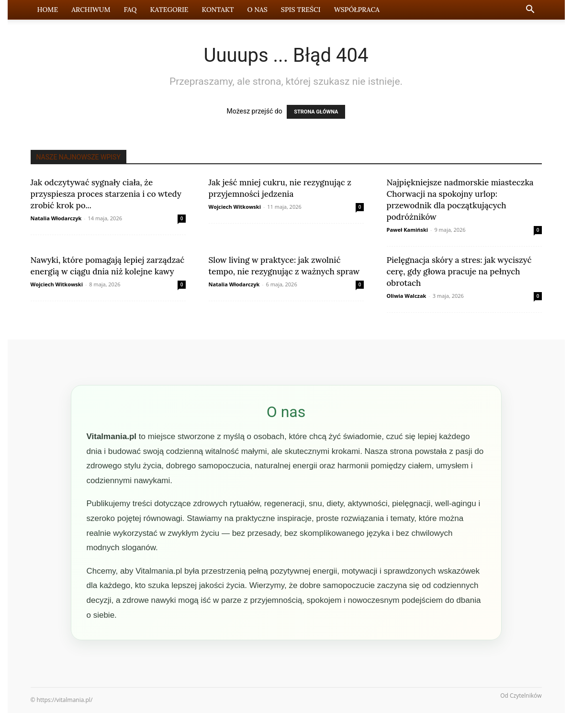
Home (47, 9)
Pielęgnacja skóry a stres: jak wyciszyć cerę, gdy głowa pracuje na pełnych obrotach (459, 271)
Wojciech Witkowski (235, 206)
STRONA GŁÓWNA (316, 112)
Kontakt (218, 9)
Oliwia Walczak (406, 295)
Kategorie (169, 9)
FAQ (130, 9)
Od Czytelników (520, 695)
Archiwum (90, 9)
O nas (257, 9)
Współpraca (357, 9)
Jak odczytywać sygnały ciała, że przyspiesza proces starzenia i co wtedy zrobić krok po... (106, 194)
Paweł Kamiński (407, 229)
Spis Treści (301, 9)
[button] (530, 10)
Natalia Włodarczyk (56, 218)
